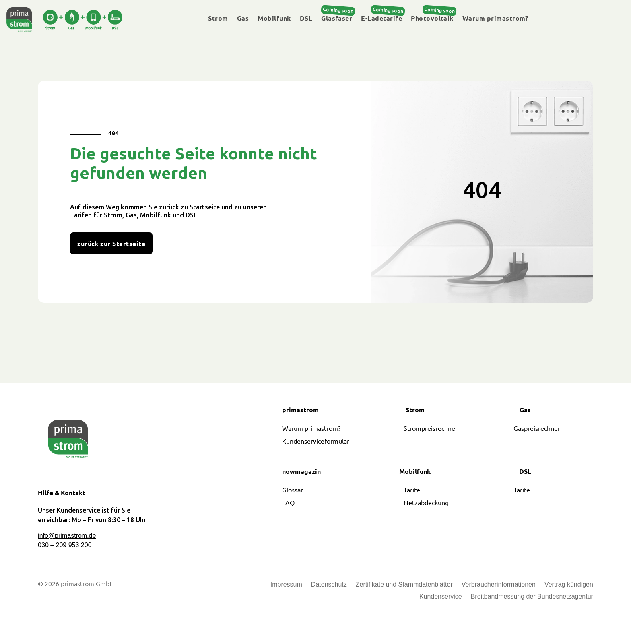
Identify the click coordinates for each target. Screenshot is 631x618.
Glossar (292, 490)
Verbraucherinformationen (499, 585)
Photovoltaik (432, 18)
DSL (306, 18)
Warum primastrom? (495, 18)
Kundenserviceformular (315, 441)
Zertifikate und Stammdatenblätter (404, 585)
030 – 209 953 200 (64, 545)
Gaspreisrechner (536, 428)
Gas (243, 18)
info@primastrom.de (67, 535)
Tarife (412, 490)
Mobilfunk (274, 18)
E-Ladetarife (381, 18)
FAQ (288, 502)
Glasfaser (336, 18)
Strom (218, 18)
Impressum (286, 585)
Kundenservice (440, 597)
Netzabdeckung (426, 502)
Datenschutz (329, 585)
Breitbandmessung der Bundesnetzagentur (532, 597)
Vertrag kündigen (568, 585)
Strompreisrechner (431, 428)
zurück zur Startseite (111, 243)
